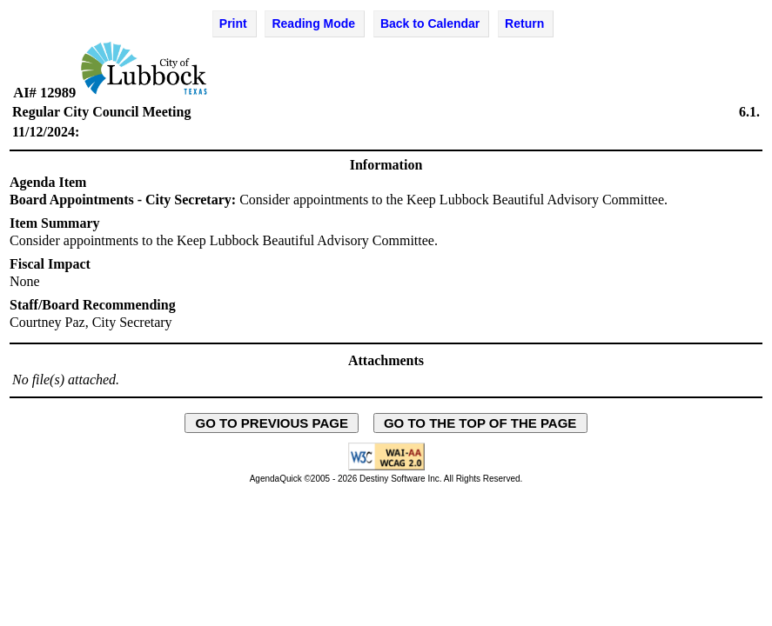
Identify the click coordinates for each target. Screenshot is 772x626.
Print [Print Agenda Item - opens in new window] (233, 23)
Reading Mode (313, 23)
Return (524, 23)
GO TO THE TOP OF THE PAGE (480, 423)
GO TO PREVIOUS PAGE (271, 423)
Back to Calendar (430, 23)
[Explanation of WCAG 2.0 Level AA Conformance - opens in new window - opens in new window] (386, 467)
